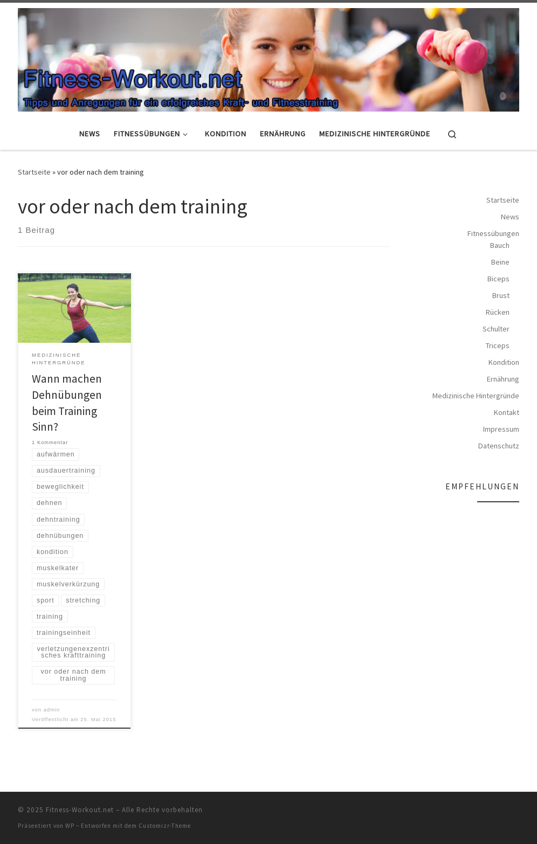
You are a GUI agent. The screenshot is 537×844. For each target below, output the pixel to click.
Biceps (498, 278)
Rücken (498, 312)
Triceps (498, 345)
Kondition (503, 362)
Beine (500, 262)
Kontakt (506, 412)
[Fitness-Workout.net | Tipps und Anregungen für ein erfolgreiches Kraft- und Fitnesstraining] (268, 57)
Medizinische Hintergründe (475, 395)
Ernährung (503, 379)
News (510, 217)
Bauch (500, 245)
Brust (501, 295)
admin (52, 709)
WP (69, 825)
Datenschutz (498, 446)
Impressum (501, 429)
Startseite (34, 172)
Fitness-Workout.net (80, 809)
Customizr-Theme (165, 825)
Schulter (496, 329)
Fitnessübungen (493, 233)
